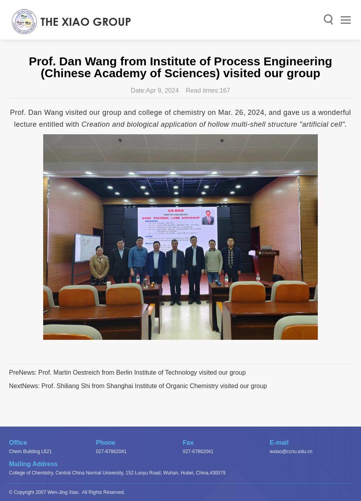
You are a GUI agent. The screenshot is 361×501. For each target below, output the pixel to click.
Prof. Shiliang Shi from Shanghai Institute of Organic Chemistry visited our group (154, 386)
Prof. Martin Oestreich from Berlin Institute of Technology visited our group (142, 372)
